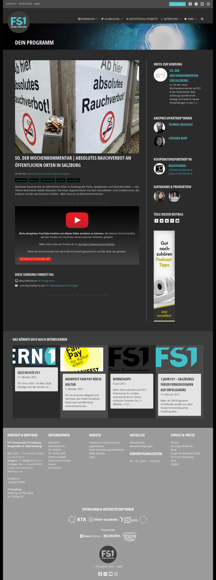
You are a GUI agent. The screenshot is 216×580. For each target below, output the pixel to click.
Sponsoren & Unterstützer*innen (108, 509)
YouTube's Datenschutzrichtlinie (96, 244)
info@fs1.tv (11, 3)
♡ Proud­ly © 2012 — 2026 (108, 566)
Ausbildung (112, 19)
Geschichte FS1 (56, 446)
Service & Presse (183, 434)
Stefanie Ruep (178, 138)
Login (92, 457)
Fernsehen (88, 19)
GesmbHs (53, 442)
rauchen (60, 180)
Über (191, 19)
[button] (156, 221)
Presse (174, 442)
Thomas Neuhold (181, 124)
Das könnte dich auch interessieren (40, 339)
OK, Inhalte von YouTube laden (35, 259)
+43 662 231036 (25, 3)
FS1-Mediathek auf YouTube (61, 285)
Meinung (34, 180)
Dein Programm (54, 173)
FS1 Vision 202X (57, 453)
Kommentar (21, 180)
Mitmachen (171, 19)
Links (173, 460)
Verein (52, 464)
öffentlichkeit (48, 180)
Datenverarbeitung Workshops (106, 449)
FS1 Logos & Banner (182, 446)
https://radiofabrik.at (180, 173)
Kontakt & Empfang (23, 434)
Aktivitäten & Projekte (143, 19)
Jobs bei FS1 (55, 467)
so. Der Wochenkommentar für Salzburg (184, 75)
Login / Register (177, 4)
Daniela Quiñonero (36, 173)
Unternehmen (59, 434)
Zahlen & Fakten (57, 457)
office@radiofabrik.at (180, 170)
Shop (174, 449)
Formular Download (182, 457)
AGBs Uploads (97, 453)
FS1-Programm (46, 280)
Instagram (65, 173)
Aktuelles (137, 434)
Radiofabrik (177, 165)
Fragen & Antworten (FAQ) (185, 453)
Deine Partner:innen (59, 460)
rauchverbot (73, 180)
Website (95, 434)
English (37, 3)
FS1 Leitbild (54, 449)
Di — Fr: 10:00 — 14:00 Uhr (145, 461)
